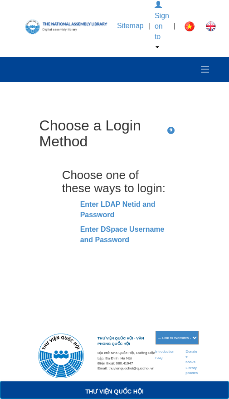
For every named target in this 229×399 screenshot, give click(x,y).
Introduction (165, 351)
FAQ (159, 358)
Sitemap (130, 26)
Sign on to (162, 24)
